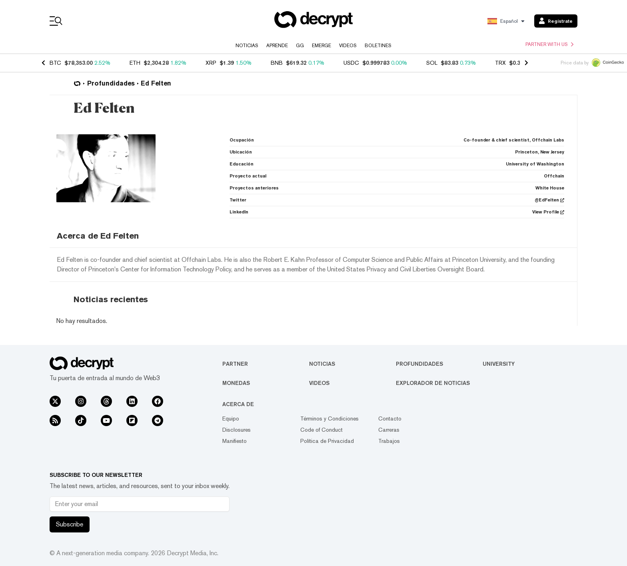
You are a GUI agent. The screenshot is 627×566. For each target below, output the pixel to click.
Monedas (236, 383)
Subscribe (69, 524)
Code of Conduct (321, 429)
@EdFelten (549, 200)
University (499, 364)
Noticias (247, 45)
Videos (348, 45)
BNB (277, 63)
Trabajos (389, 441)
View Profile (548, 212)
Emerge (321, 45)
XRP (211, 63)
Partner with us (549, 44)
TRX (500, 63)
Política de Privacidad (327, 441)
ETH (135, 63)
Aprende (277, 45)
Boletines (378, 45)
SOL (431, 63)
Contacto (389, 418)
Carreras (388, 429)
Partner (235, 364)
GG (300, 45)
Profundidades (419, 364)
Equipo (230, 418)
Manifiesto (234, 441)
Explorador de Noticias (433, 383)
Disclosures (236, 429)
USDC (351, 63)
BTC (55, 63)
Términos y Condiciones (329, 418)
